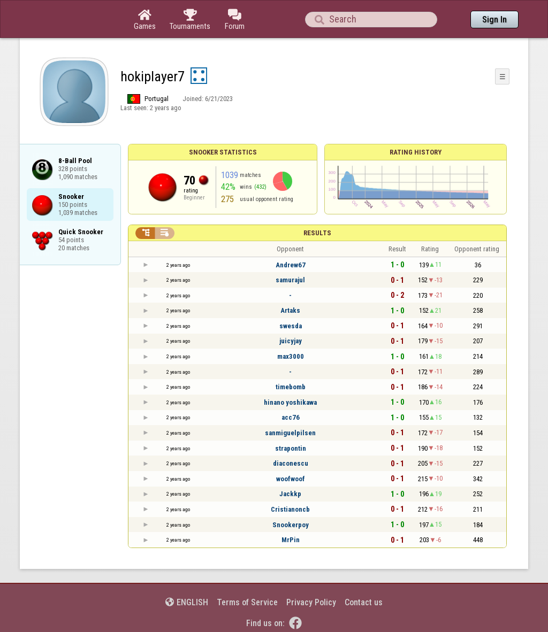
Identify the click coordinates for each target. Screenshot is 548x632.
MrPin (290, 540)
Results (317, 233)
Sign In (494, 19)
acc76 (290, 417)
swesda (290, 326)
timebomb (291, 387)
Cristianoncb (290, 509)
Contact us (364, 602)
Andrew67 (291, 265)
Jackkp (290, 494)
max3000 (290, 356)
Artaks (290, 310)
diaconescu (290, 463)
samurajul (290, 280)
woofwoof (290, 479)
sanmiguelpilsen (290, 433)
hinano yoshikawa (290, 402)
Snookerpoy (290, 525)
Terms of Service (247, 602)
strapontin (290, 448)
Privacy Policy (311, 602)
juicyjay (290, 341)
